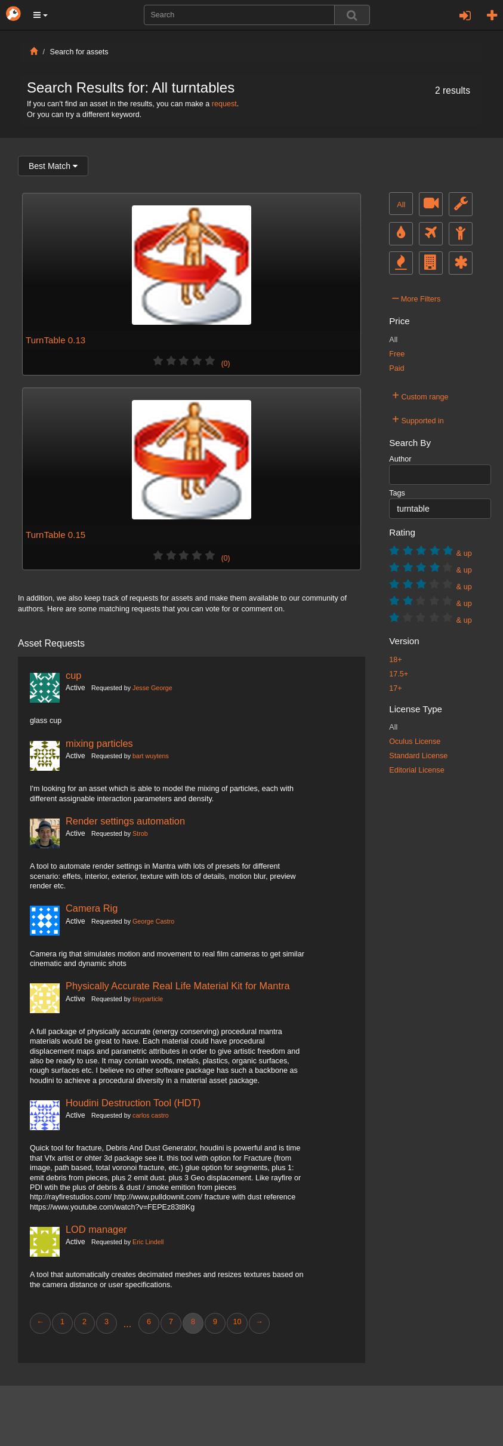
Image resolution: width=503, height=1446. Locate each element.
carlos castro (150, 1115)
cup (73, 675)
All (401, 205)
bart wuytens (150, 755)
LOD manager (96, 1229)
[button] (40, 15)
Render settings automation (125, 821)
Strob (140, 833)
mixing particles (99, 743)
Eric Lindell (147, 1241)
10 (237, 1322)
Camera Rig (92, 908)
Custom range (420, 395)
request (224, 104)
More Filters (416, 297)
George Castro (153, 921)
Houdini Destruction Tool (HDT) (133, 1102)
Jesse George (152, 687)
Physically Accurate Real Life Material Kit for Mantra (178, 985)
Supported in (418, 419)
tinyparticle (147, 998)
